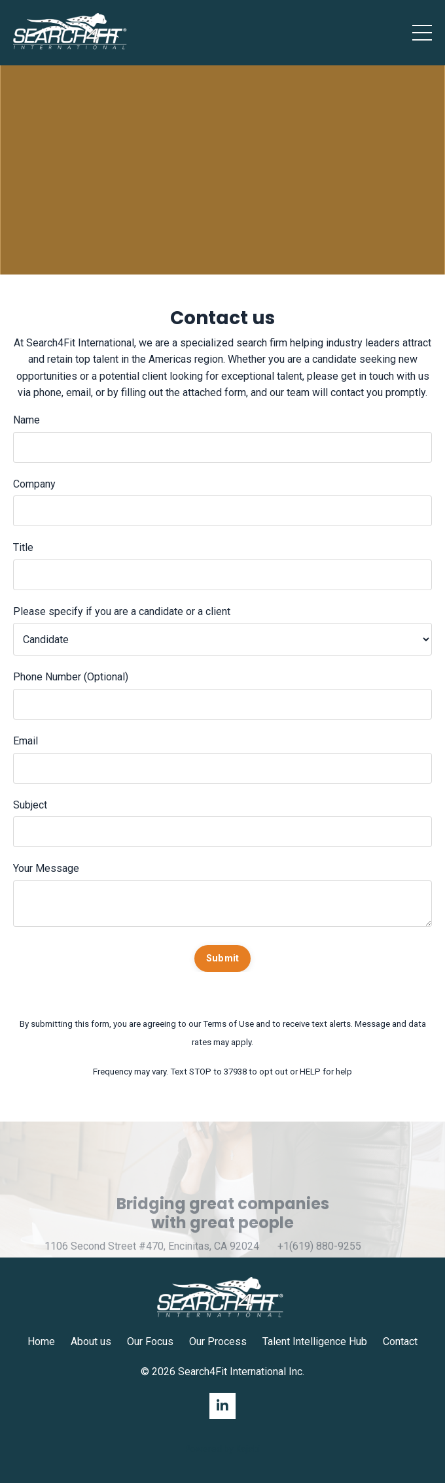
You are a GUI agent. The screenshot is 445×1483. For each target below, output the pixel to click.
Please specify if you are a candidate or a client (121, 611)
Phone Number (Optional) (70, 677)
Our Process (218, 1341)
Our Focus (150, 1341)
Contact (400, 1341)
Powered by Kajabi (222, 1449)
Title (23, 547)
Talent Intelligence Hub (314, 1341)
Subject (30, 805)
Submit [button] (223, 958)
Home (41, 1341)
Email (25, 741)
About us (91, 1341)
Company (34, 484)
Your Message (46, 868)
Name (26, 420)
